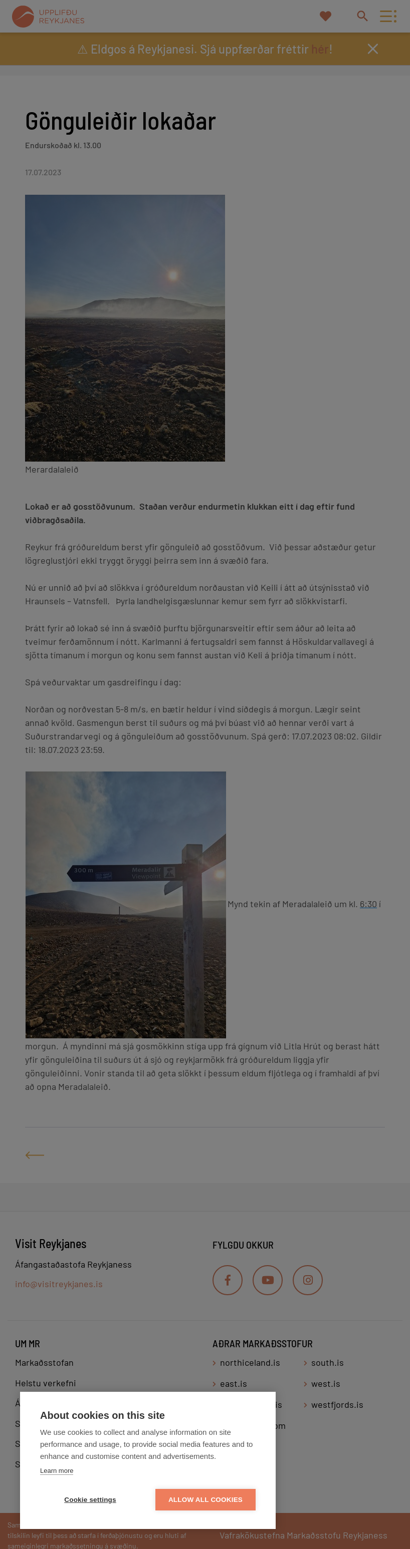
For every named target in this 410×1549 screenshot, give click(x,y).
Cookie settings (90, 1499)
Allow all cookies (205, 1499)
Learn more (56, 1470)
